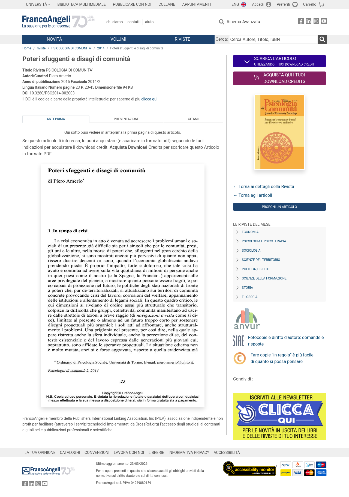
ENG (235, 4)
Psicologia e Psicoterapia (264, 241)
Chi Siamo (114, 22)
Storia (247, 288)
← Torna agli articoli (252, 195)
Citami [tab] (193, 119)
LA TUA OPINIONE (40, 452)
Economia (250, 232)
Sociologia (251, 250)
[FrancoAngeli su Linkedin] (308, 22)
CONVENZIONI (97, 452)
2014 (100, 48)
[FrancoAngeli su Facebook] (301, 22)
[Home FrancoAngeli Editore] (58, 22)
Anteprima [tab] (56, 119)
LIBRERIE (156, 452)
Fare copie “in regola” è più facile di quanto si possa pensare (282, 358)
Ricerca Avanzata (243, 21)
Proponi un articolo (279, 207)
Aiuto (149, 22)
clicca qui (149, 99)
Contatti (133, 22)
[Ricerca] (322, 39)
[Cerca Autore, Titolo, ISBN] (273, 39)
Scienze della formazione (264, 278)
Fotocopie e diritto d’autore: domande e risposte (286, 341)
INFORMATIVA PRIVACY (189, 452)
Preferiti (283, 4)
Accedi (258, 4)
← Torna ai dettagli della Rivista (263, 186)
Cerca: (222, 39)
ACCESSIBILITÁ (227, 452)
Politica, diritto (255, 269)
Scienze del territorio (261, 260)
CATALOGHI (70, 452)
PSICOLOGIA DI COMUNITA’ (71, 48)
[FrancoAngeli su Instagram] (316, 22)
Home (26, 48)
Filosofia (249, 297)
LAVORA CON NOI (129, 452)
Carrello (309, 4)
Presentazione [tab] (126, 119)
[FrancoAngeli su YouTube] (324, 22)
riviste (41, 48)
